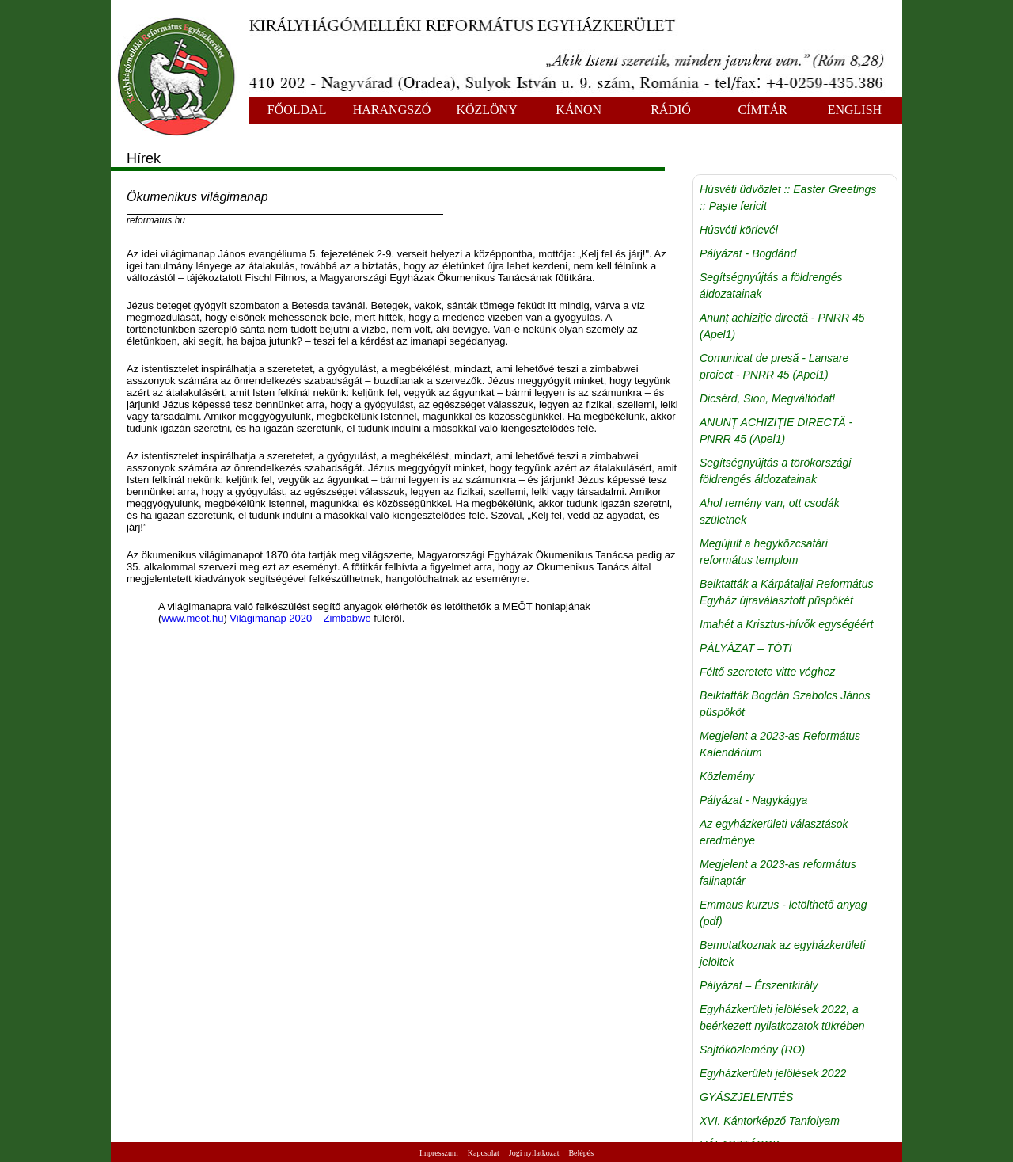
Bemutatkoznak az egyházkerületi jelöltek (782, 953)
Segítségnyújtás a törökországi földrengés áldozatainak (775, 471)
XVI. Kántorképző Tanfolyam (770, 1120)
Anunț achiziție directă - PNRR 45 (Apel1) (782, 326)
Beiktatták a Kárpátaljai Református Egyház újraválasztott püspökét (786, 592)
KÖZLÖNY (486, 109)
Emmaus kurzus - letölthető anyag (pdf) (783, 913)
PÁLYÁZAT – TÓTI (746, 648)
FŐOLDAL (297, 109)
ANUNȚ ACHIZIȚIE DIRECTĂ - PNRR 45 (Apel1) (776, 430)
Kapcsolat (483, 1153)
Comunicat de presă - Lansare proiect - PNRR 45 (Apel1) (774, 366)
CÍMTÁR (762, 109)
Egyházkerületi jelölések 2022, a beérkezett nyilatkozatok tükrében (782, 1017)
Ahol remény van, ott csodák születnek (770, 511)
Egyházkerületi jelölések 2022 (773, 1073)
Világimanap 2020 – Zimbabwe (300, 618)
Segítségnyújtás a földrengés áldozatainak (771, 285)
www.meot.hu (192, 618)
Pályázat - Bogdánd (748, 253)
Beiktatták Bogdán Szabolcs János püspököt (785, 703)
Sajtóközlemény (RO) (752, 1049)
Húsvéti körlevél (739, 229)
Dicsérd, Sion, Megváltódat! (767, 398)
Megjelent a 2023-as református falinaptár (778, 872)
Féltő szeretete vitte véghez (767, 671)
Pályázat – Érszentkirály (759, 985)
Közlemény (727, 776)
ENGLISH (855, 109)
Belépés (581, 1153)
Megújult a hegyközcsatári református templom (764, 551)
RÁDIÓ (671, 109)
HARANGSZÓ (392, 109)
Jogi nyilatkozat (534, 1153)
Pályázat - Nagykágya (753, 800)
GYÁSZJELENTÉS (746, 1097)
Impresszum (438, 1153)
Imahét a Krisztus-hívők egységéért (786, 624)
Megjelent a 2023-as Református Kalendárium (780, 744)
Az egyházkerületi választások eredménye (774, 832)
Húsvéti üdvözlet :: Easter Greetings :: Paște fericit (788, 197)
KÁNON (578, 109)
